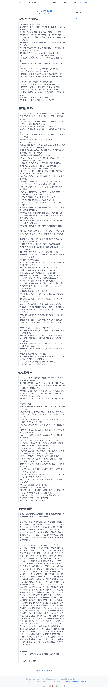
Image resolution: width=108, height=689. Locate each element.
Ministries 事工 (61, 3)
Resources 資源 (72, 3)
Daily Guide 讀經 (83, 3)
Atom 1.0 (76, 16)
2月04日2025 (44, 10)
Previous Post (40, 670)
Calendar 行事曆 (50, 3)
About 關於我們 (29, 3)
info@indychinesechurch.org (76, 681)
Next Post (50, 670)
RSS (75, 19)
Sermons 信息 (40, 3)
